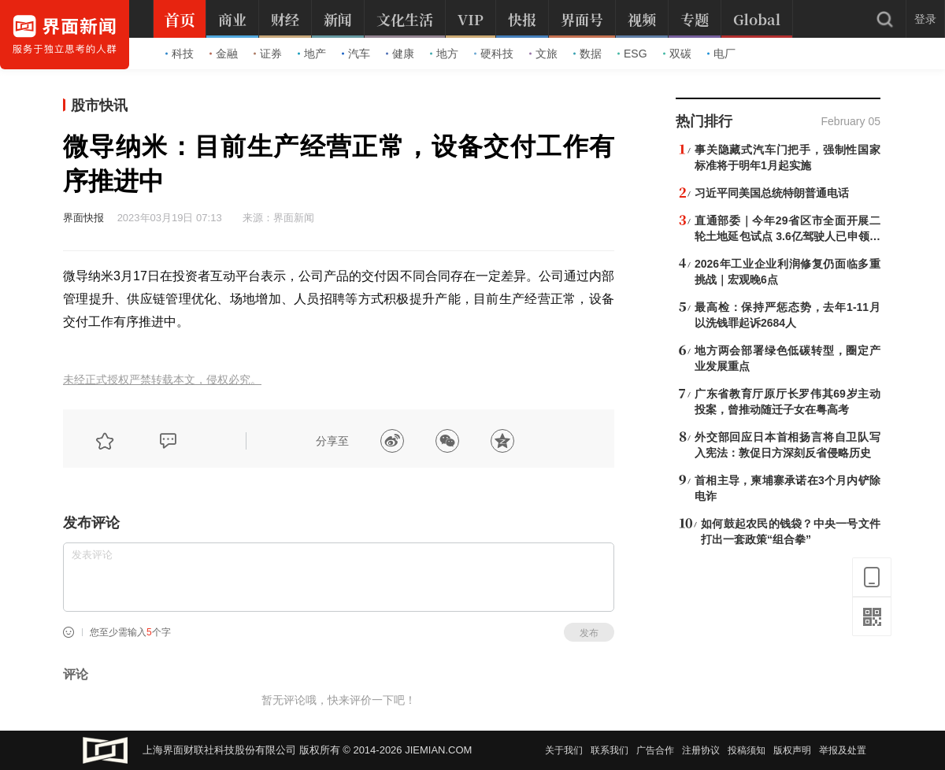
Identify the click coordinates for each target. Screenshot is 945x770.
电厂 (721, 53)
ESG (632, 53)
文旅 (543, 53)
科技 (179, 53)
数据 (587, 53)
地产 (312, 53)
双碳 (677, 53)
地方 (444, 53)
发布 (589, 633)
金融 (223, 53)
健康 (400, 53)
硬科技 (493, 53)
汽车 (356, 53)
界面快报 (83, 218)
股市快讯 (99, 105)
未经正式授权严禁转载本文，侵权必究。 (162, 380)
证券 (268, 53)
